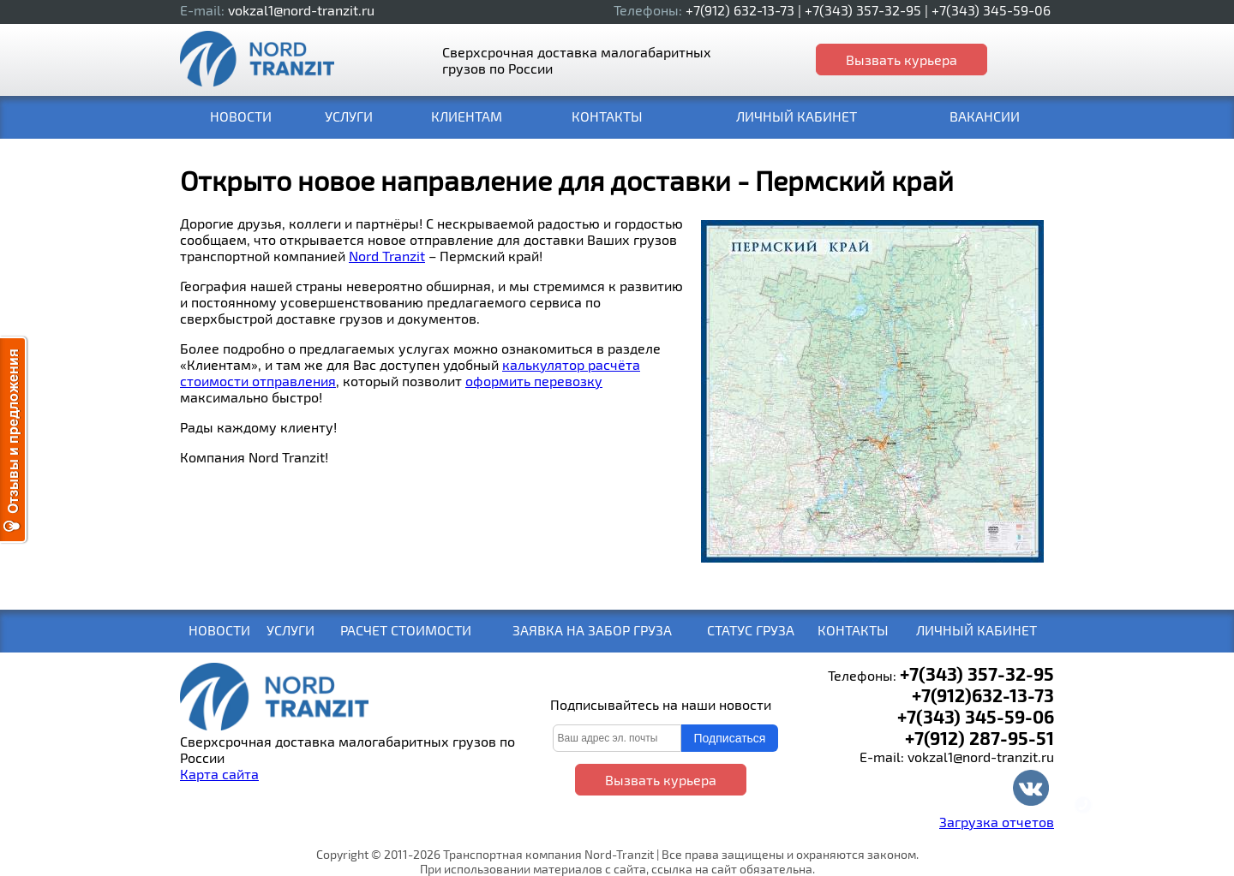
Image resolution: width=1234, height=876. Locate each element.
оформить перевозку (533, 380)
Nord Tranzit (387, 255)
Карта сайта (219, 774)
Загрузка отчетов (996, 821)
